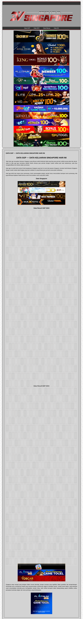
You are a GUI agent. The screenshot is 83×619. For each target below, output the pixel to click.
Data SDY (36, 28)
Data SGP (27, 28)
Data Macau (46, 28)
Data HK (56, 28)
